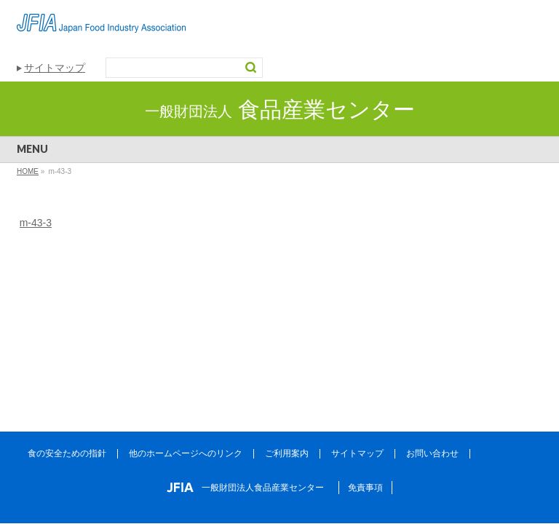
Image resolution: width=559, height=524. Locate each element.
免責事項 (365, 488)
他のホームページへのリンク (185, 453)
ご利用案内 (287, 453)
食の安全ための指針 (67, 453)
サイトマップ (54, 68)
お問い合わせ (432, 453)
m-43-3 (36, 223)
